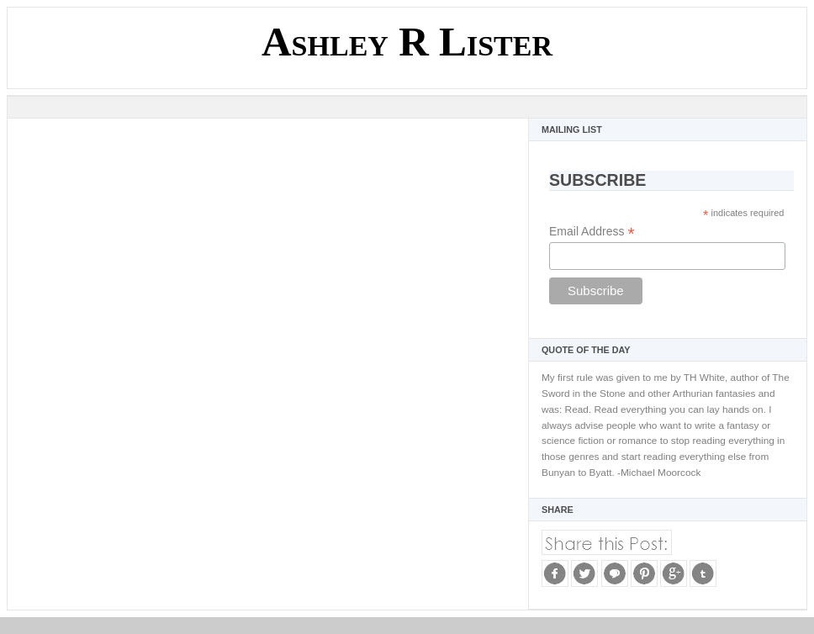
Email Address (592, 232)
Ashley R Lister (407, 41)
